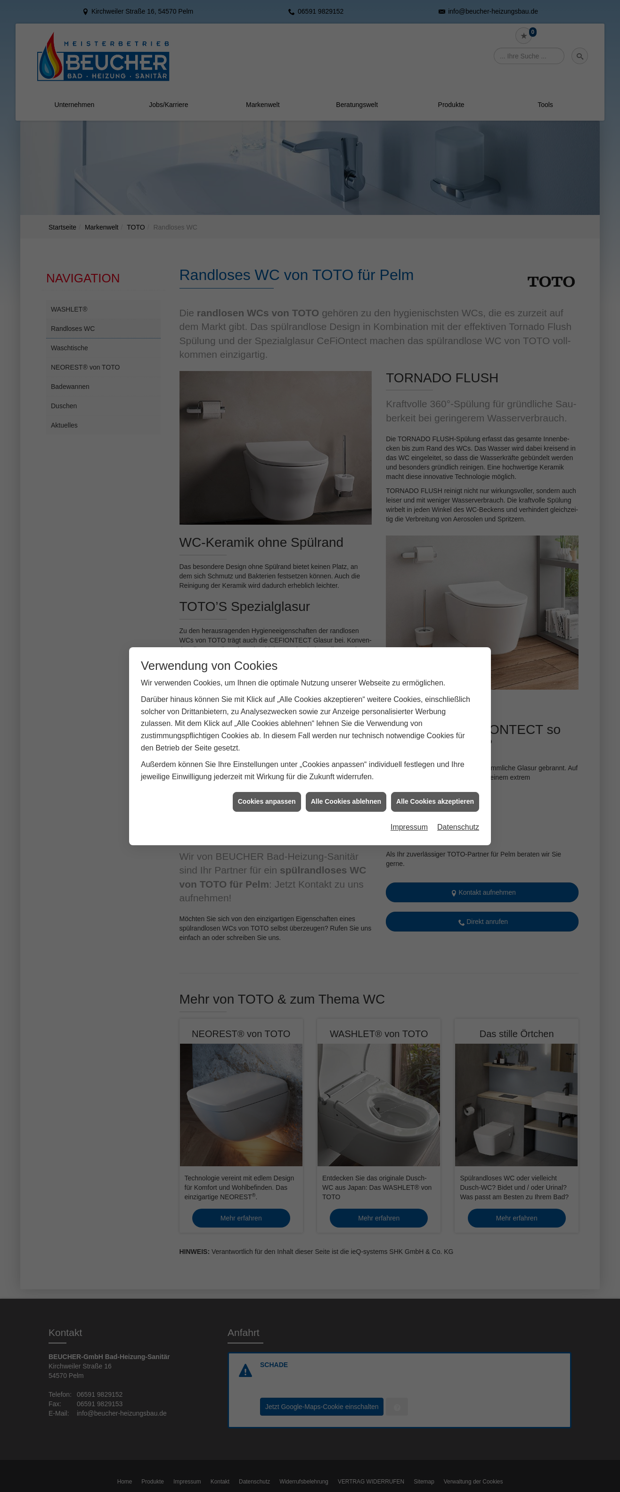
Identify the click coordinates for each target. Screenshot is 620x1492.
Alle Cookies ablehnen (346, 758)
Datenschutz (458, 784)
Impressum (409, 784)
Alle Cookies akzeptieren (435, 758)
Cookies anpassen (267, 758)
